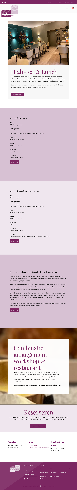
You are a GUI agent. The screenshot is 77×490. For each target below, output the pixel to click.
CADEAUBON (50, 2)
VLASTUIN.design (51, 486)
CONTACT (72, 2)
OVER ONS (66, 2)
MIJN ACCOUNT (58, 2)
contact (21, 297)
